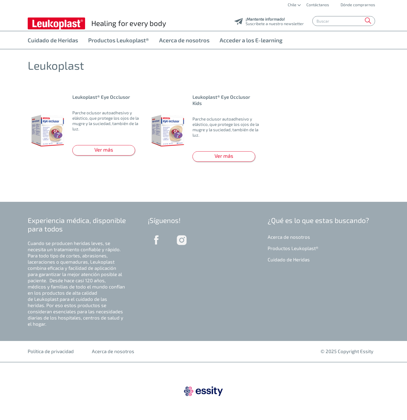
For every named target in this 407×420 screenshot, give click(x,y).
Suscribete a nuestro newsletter (275, 22)
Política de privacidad (51, 351)
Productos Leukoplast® (118, 40)
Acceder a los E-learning (251, 40)
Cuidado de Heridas (53, 40)
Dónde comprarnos (357, 4)
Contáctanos (317, 4)
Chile (292, 4)
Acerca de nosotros (184, 40)
